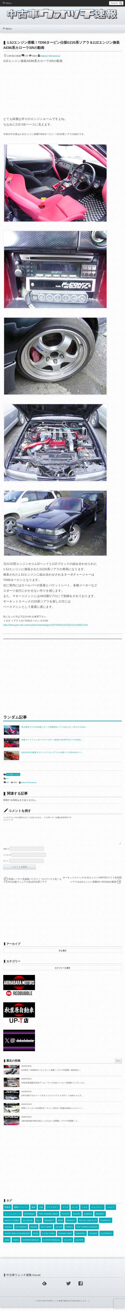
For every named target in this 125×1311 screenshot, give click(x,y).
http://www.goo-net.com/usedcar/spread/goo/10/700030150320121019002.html (45, 625)
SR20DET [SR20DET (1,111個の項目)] (100, 1218)
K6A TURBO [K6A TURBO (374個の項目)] (46, 1231)
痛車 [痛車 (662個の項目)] (33, 1211)
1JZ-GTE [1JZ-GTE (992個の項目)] (79, 1244)
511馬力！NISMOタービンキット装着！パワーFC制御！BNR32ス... (51, 1074)
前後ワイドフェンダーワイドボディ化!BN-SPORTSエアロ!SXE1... (52, 740)
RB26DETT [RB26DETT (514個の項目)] (49, 1224)
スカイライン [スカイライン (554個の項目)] (97, 1211)
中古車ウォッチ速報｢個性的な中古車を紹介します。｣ (67, 1305)
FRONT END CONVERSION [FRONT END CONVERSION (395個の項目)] (17, 1237)
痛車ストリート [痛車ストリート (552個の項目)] (21, 1211)
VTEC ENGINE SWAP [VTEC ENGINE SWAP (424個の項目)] (48, 1218)
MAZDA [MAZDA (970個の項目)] (33, 1231)
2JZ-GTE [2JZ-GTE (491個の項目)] (68, 1244)
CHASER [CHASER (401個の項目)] (93, 1237)
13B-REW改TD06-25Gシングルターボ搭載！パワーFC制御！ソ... (50, 1125)
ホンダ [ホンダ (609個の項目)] (75, 1211)
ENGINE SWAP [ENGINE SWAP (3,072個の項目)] (65, 1237)
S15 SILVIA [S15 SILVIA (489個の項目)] (28, 1224)
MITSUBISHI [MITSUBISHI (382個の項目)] (21, 1231)
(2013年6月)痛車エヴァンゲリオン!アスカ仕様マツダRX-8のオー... (52, 752)
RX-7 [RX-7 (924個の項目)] (38, 1224)
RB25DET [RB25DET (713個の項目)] (71, 1224)
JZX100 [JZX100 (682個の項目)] (58, 1231)
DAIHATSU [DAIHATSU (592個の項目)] (80, 1237)
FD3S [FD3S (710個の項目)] (35, 1237)
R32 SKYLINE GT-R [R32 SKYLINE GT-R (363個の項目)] (88, 1224)
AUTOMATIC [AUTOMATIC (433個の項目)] (106, 1237)
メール (7, 859)
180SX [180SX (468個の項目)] (16, 1244)
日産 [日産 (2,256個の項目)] (41, 1211)
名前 (6, 853)
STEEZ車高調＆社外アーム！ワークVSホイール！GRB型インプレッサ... (53, 1087)
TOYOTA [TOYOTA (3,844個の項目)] (65, 1218)
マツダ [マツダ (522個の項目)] (65, 1211)
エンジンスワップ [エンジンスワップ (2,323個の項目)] (13, 1218)
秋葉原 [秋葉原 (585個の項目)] (7, 1211)
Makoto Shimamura (50, 56)
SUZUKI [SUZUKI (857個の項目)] (76, 1218)
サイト (6, 865)
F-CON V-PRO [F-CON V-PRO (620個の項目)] (48, 1237)
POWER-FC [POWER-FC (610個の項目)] (105, 1224)
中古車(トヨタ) (13, 775)
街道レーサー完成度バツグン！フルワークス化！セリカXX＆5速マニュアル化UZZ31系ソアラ (32, 884)
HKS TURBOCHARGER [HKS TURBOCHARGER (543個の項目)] (86, 1231)
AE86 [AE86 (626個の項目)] (7, 1244)
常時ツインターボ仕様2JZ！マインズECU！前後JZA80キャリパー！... (52, 1112)
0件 (26, 56)
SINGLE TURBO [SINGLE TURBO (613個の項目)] (12, 1224)
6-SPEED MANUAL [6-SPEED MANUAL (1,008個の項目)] (31, 1244)
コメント (8, 820)
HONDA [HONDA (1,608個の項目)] (69, 1231)
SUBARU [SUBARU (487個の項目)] (88, 1218)
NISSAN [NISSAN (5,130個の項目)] (8, 1231)
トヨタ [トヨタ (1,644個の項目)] (85, 1211)
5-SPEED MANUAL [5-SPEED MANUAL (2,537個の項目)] (51, 1244)
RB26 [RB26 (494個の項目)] (60, 1224)
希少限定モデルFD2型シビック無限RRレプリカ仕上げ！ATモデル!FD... (54, 727)
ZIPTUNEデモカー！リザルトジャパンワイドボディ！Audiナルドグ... (52, 1099)
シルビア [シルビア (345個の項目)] (111, 1211)
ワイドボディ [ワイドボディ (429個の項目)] (53, 1211)
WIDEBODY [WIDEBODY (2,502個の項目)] (29, 1218)
